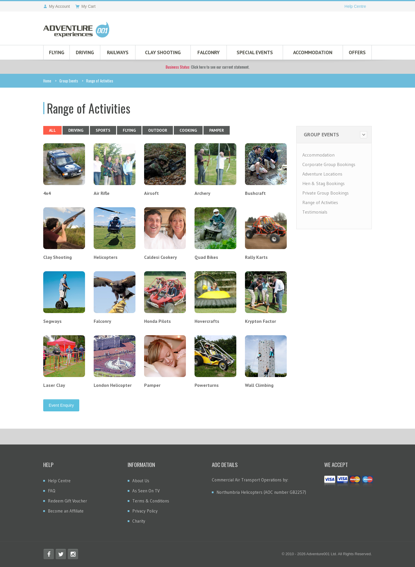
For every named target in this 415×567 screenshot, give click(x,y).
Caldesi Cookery (160, 257)
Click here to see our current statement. (208, 67)
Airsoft (151, 193)
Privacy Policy (145, 511)
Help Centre (355, 6)
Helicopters (106, 257)
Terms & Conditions (150, 501)
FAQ (51, 490)
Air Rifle (102, 193)
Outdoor (157, 130)
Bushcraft (255, 193)
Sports (103, 130)
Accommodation (312, 52)
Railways (118, 52)
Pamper (216, 130)
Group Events (68, 81)
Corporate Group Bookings (328, 164)
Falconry (208, 52)
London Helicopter (113, 385)
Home (47, 81)
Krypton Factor (260, 321)
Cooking (188, 130)
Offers (357, 52)
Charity (138, 521)
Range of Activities (320, 202)
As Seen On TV (146, 490)
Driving (85, 52)
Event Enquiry (61, 405)
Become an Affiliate (66, 511)
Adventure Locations (322, 174)
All (52, 130)
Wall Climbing (259, 385)
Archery (202, 193)
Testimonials (314, 212)
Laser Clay (54, 385)
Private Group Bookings (325, 193)
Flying (56, 52)
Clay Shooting (163, 52)
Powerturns (207, 385)
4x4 (47, 193)
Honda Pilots (157, 321)
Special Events (255, 52)
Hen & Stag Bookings (323, 183)
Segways (52, 321)
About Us (140, 480)
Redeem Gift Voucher (67, 501)
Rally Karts (256, 257)
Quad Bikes (206, 257)
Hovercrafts (207, 321)
